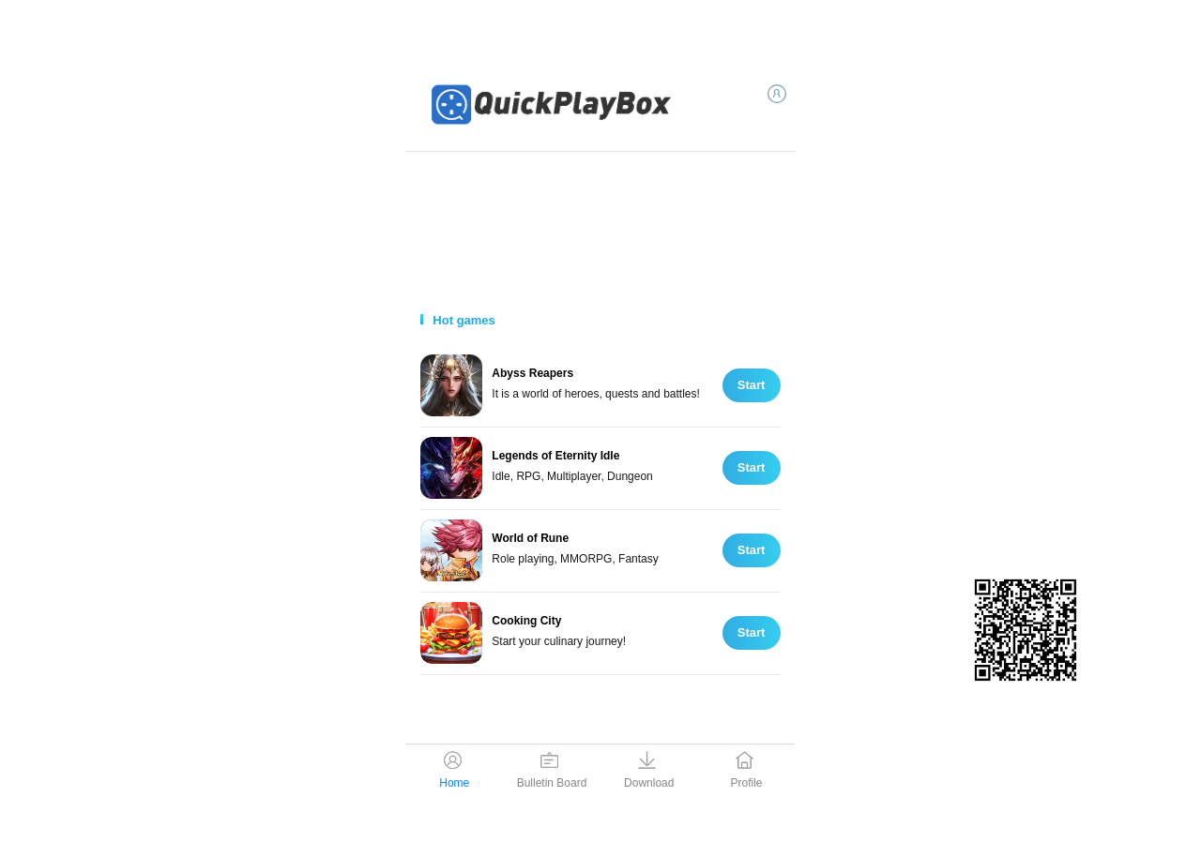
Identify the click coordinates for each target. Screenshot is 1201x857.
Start (751, 385)
